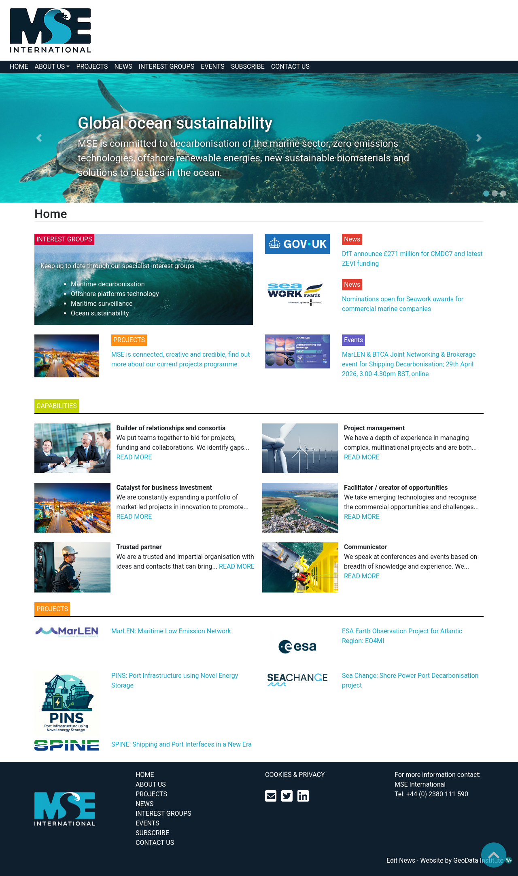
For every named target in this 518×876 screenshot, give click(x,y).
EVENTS (212, 66)
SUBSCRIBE (248, 66)
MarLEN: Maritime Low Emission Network (171, 631)
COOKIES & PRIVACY (295, 775)
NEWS (123, 66)
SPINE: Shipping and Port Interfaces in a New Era (181, 744)
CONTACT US (290, 66)
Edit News (400, 860)
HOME (19, 66)
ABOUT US (49, 66)
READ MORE (134, 457)
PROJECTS (92, 66)
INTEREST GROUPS (167, 66)
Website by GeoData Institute (466, 860)
